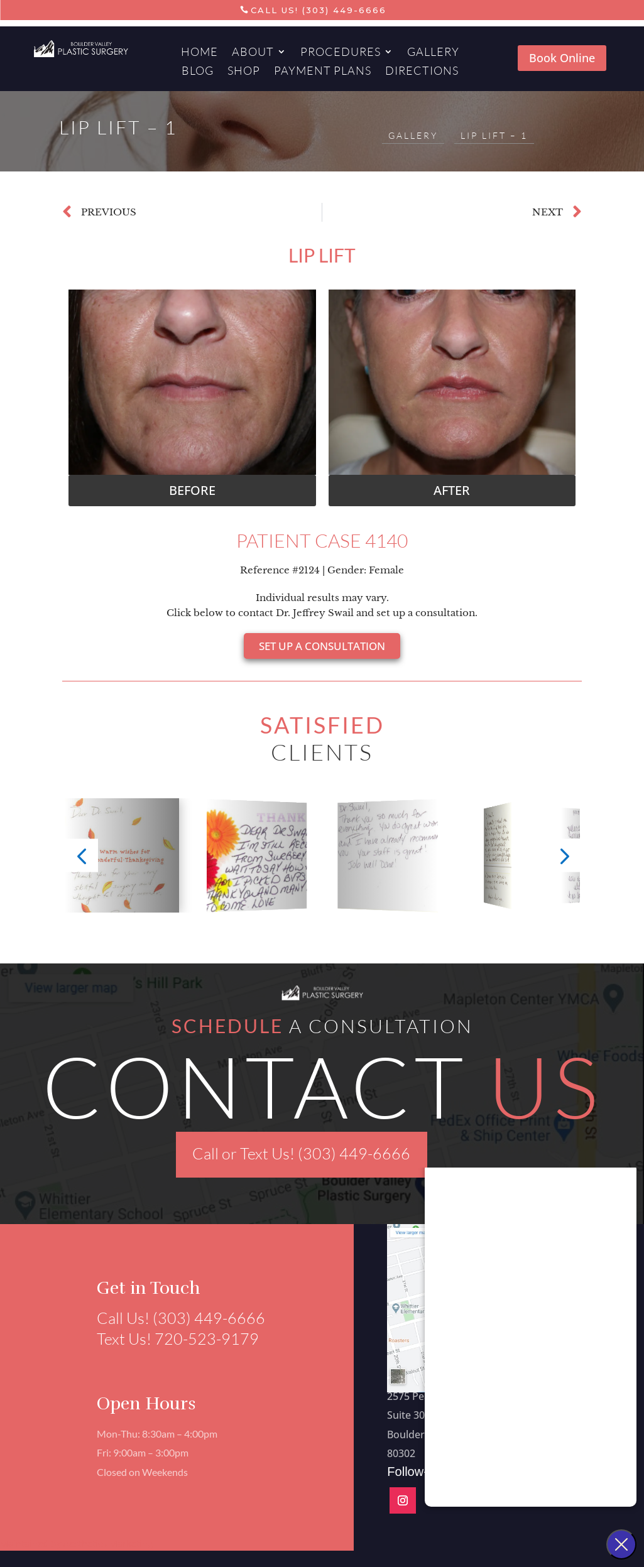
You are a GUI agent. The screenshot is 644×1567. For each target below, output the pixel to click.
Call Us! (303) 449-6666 (318, 10)
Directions (422, 71)
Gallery (433, 52)
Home (199, 52)
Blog (198, 71)
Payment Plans (322, 71)
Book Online (562, 57)
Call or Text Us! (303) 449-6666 (301, 1153)
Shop (243, 71)
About (253, 52)
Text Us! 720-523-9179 (171, 1338)
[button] (192, 490)
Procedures (340, 52)
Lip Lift (322, 255)
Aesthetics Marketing (108, 1543)
